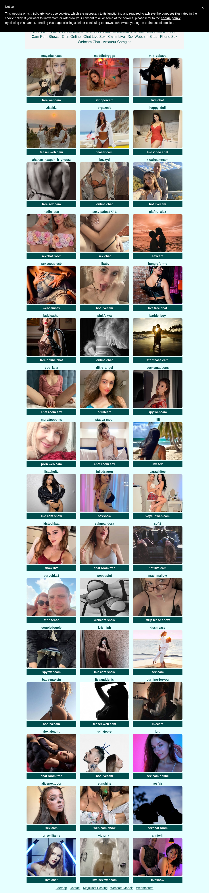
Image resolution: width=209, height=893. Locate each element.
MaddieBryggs (104, 56)
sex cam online (157, 776)
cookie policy (170, 18)
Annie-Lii (157, 835)
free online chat (51, 360)
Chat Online (71, 36)
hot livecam (157, 204)
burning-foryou (157, 679)
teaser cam (104, 152)
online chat (104, 204)
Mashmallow (157, 575)
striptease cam (157, 360)
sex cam (157, 672)
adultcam (104, 412)
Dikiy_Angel (104, 367)
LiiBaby (104, 263)
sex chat (104, 256)
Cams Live (116, 36)
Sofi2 (157, 523)
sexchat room (51, 256)
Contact (75, 888)
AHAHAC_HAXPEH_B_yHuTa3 (51, 159)
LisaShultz (51, 471)
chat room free (104, 568)
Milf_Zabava (157, 56)
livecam (157, 724)
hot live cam (158, 568)
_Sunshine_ (104, 783)
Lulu (157, 731)
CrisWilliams (51, 835)
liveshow (157, 880)
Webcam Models (121, 888)
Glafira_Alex (157, 211)
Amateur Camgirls (117, 42)
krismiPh (104, 627)
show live (51, 568)
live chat (51, 880)
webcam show (104, 620)
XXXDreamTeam (157, 159)
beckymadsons (157, 367)
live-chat (157, 100)
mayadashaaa (51, 56)
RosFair (158, 783)
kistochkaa (51, 523)
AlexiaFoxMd (51, 731)
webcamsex (51, 308)
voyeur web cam (158, 516)
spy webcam (157, 412)
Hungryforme (157, 263)
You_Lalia (51, 367)
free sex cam (51, 204)
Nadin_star (51, 211)
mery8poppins (51, 419)
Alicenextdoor (51, 783)
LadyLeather (51, 315)
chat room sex (51, 412)
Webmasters (144, 888)
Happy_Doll (158, 107)
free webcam (51, 100)
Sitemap (61, 888)
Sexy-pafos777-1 (104, 211)
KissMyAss (157, 627)
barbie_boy (157, 315)
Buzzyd (104, 159)
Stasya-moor (104, 419)
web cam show (104, 828)
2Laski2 (51, 107)
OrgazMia (104, 107)
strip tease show (158, 620)
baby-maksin (51, 679)
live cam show (51, 516)
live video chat (157, 152)
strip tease (51, 620)
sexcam (157, 256)
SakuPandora (104, 523)
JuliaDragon (104, 471)
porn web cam (51, 464)
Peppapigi (104, 575)
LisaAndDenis (104, 679)
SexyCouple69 (51, 263)
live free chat (157, 308)
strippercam (104, 100)
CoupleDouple (51, 627)
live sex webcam (104, 880)
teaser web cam (51, 152)
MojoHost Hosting (95, 888)
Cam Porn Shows (45, 36)
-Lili (157, 419)
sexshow (104, 516)
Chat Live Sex (94, 36)
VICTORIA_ (104, 835)
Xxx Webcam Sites (142, 36)
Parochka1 (51, 575)
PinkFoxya (104, 315)
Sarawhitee (157, 471)
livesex (157, 464)
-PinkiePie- (104, 731)
